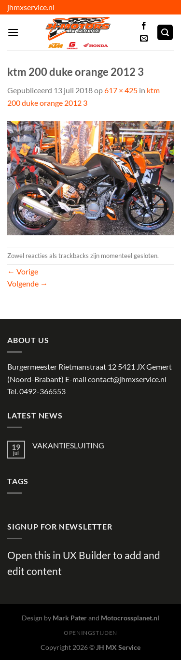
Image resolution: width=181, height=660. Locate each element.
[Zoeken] (165, 33)
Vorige (22, 271)
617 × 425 (121, 90)
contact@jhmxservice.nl (127, 379)
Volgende (27, 283)
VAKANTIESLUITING (68, 445)
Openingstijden (90, 632)
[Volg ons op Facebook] (144, 26)
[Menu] (13, 32)
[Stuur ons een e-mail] (144, 38)
